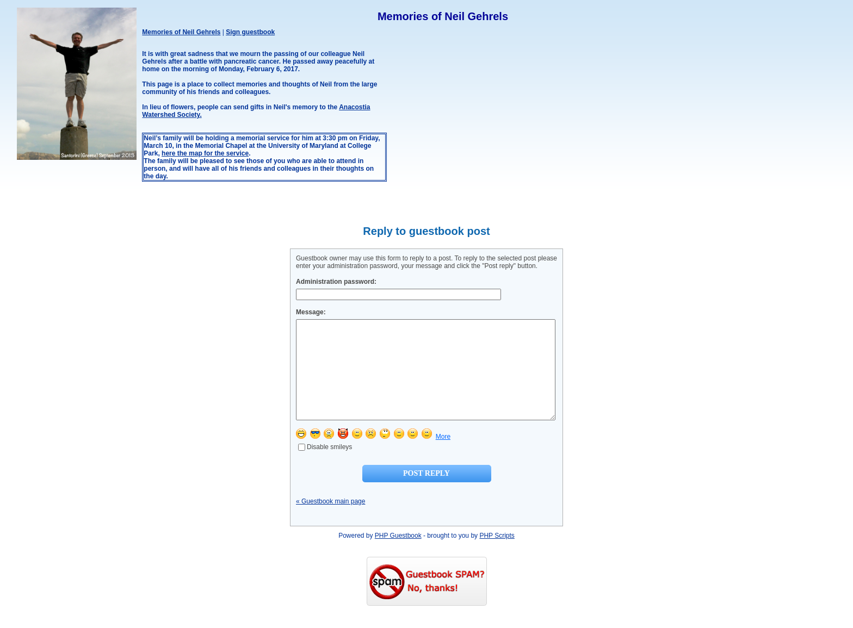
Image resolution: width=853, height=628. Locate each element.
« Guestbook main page (330, 521)
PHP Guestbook (398, 555)
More (443, 456)
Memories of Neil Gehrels (181, 32)
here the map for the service (205, 153)
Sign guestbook (250, 32)
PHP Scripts (496, 555)
